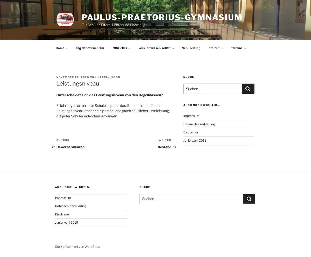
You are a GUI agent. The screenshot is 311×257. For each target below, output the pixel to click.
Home (62, 48)
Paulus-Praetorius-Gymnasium (162, 17)
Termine (239, 48)
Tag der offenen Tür (90, 48)
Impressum (191, 116)
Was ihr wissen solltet (157, 48)
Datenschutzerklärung (199, 124)
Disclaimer (190, 132)
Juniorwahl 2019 (194, 140)
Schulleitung (191, 48)
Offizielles (122, 48)
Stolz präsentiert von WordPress (77, 246)
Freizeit (216, 48)
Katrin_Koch (109, 77)
